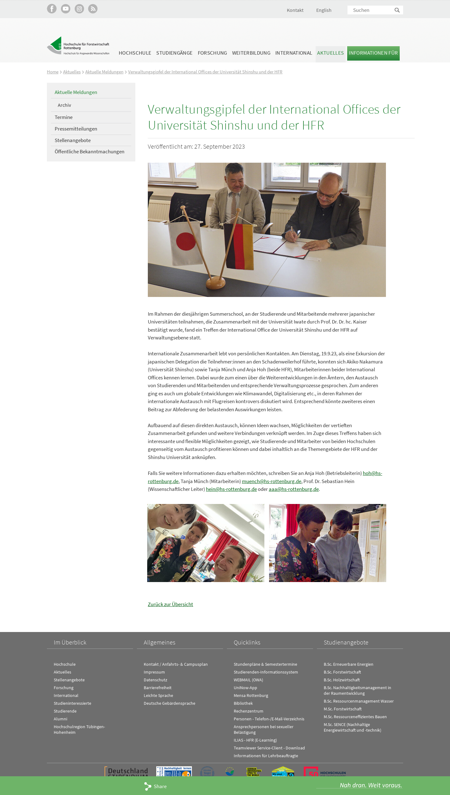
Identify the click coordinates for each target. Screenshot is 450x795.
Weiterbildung (251, 52)
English (324, 10)
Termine (63, 117)
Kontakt (295, 10)
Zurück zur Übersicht (170, 603)
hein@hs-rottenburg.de (231, 488)
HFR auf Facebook (52, 8)
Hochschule (135, 52)
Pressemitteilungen (76, 128)
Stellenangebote (73, 139)
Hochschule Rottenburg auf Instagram (79, 8)
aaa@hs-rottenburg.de (294, 488)
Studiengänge (174, 52)
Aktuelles (330, 52)
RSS (93, 8)
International (293, 52)
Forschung (212, 52)
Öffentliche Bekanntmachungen (89, 151)
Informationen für (373, 52)
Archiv (64, 104)
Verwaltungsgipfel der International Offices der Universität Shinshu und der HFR (205, 72)
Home (52, 72)
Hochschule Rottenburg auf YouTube (65, 8)
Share (160, 786)
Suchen (397, 10)
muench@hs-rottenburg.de (271, 480)
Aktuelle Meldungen (104, 72)
